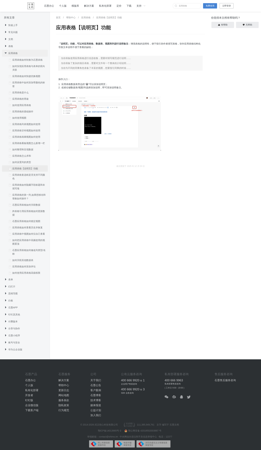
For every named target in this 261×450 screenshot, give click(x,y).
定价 (119, 5)
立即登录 (226, 5)
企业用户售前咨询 (129, 384)
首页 (58, 17)
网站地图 (63, 395)
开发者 (29, 395)
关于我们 (95, 380)
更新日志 (63, 390)
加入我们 (95, 415)
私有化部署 (105, 5)
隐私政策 (63, 405)
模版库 (75, 5)
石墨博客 (95, 395)
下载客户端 (31, 410)
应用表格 (86, 17)
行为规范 (63, 410)
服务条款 (63, 400)
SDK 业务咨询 (127, 393)
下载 (129, 5)
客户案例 (95, 390)
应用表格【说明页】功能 (109, 17)
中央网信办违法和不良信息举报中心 (138, 436)
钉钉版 (29, 400)
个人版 (63, 5)
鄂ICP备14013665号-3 (110, 430)
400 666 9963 (174, 380)
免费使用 (210, 5)
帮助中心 (71, 17)
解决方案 (89, 5)
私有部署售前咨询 (173, 384)
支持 (141, 6)
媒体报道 (95, 405)
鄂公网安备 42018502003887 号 (143, 430)
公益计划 (95, 410)
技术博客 (95, 400)
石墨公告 (95, 385)
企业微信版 (31, 405)
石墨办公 (49, 5)
